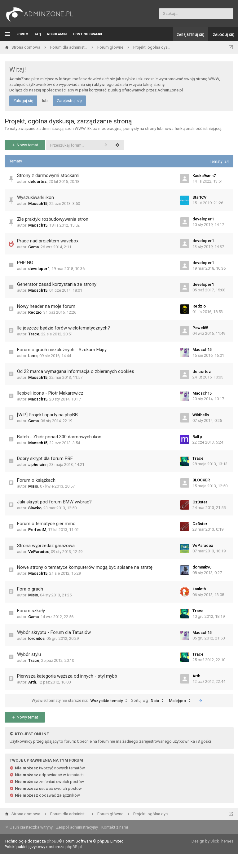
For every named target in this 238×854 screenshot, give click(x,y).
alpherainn (37, 464)
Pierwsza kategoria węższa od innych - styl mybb (67, 676)
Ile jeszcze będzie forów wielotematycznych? (63, 328)
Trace (33, 334)
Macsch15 (37, 203)
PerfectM (37, 529)
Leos (32, 355)
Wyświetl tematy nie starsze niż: (81, 701)
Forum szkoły (31, 610)
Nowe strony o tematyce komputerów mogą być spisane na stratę (84, 567)
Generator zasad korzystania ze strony (56, 284)
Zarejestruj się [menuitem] (190, 34)
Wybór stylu (29, 654)
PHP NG (25, 262)
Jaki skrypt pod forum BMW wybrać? (54, 502)
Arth (32, 682)
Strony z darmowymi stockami (48, 175)
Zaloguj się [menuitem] (223, 34)
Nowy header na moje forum (46, 306)
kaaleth (199, 588)
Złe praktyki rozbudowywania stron (52, 219)
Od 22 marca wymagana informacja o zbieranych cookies (75, 371)
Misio (33, 486)
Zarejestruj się (69, 100)
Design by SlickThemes (212, 841)
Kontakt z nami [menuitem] (114, 827)
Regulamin (57, 34)
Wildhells (200, 415)
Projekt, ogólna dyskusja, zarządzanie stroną (68, 121)
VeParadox (38, 551)
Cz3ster (199, 502)
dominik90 (201, 567)
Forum (22, 34)
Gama (33, 247)
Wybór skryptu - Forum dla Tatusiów (54, 632)
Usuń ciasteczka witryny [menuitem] (29, 827)
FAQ (38, 34)
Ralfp (197, 436)
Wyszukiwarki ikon (35, 197)
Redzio (35, 312)
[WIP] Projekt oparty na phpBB (47, 415)
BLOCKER (201, 480)
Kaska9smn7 (204, 175)
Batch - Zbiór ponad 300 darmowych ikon (59, 437)
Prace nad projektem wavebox (47, 241)
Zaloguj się (23, 100)
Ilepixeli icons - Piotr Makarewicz (50, 393)
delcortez (37, 181)
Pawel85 (200, 327)
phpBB (53, 841)
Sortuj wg (148, 701)
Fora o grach (30, 589)
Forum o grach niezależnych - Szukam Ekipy (62, 349)
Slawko (35, 508)
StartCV (199, 197)
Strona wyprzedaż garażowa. (46, 545)
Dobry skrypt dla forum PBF (45, 458)
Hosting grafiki (87, 34)
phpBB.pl (73, 846)
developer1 (203, 219)
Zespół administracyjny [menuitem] (77, 827)
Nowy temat (24, 145)
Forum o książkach (36, 480)
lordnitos (36, 638)
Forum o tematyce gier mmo (46, 523)
